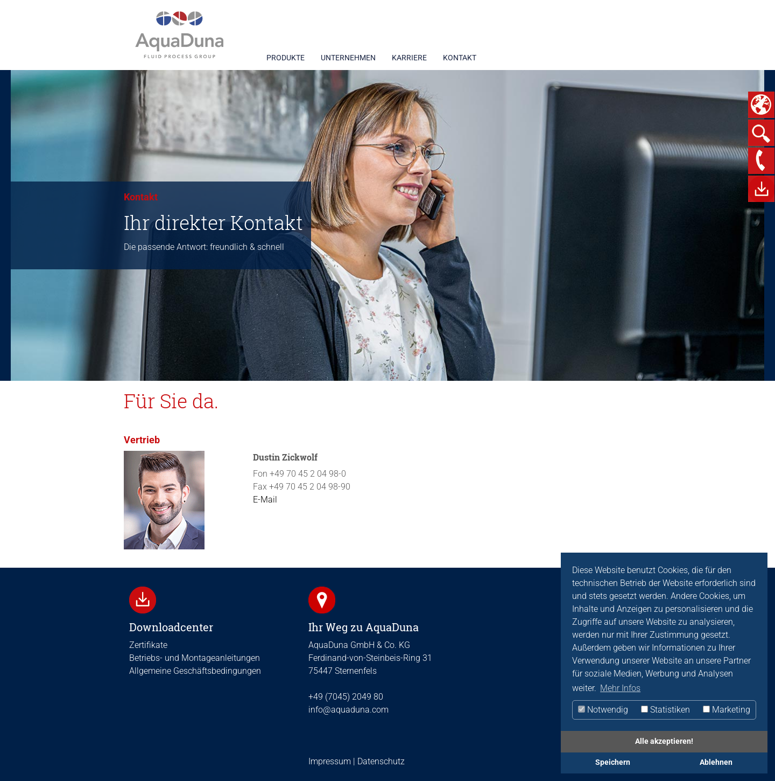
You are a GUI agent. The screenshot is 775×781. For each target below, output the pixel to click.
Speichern (612, 762)
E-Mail (265, 499)
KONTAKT (459, 57)
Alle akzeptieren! (664, 741)
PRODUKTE (285, 57)
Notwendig (603, 710)
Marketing (726, 710)
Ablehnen (716, 762)
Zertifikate (148, 645)
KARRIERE (409, 57)
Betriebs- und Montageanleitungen (194, 658)
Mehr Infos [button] (620, 688)
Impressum (329, 761)
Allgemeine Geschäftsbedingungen (195, 671)
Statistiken (665, 710)
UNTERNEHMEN (348, 57)
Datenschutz (380, 761)
